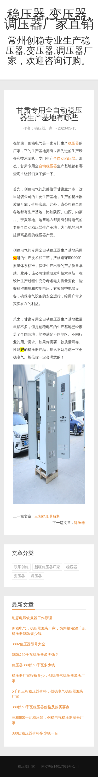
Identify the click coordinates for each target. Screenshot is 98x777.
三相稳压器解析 (47, 516)
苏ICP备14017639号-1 (58, 766)
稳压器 (73, 143)
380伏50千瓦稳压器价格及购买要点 (41, 707)
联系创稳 (21, 567)
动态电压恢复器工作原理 (32, 618)
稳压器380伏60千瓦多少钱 (33, 665)
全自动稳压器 (64, 158)
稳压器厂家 (26, 766)
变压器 (19, 576)
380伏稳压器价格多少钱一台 (35, 733)
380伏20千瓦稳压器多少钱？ (35, 654)
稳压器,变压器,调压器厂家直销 (49, 19)
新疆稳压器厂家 (47, 567)
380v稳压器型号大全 (28, 644)
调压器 (36, 576)
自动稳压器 (48, 166)
